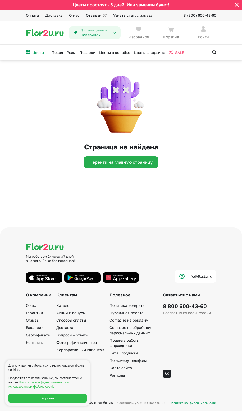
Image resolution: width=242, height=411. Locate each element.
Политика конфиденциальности (193, 402)
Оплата (32, 15)
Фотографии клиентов (76, 342)
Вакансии (35, 327)
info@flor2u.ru (195, 276)
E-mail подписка (123, 353)
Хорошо (47, 398)
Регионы (117, 375)
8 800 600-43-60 (185, 306)
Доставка (54, 15)
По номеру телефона (128, 360)
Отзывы (96, 15)
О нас (74, 15)
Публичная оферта (126, 312)
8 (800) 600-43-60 (200, 15)
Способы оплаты (71, 320)
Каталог (63, 305)
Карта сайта (120, 368)
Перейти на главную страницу (121, 162)
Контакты (34, 342)
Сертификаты (38, 335)
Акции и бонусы (70, 312)
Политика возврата (127, 305)
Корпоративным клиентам (80, 350)
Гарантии (34, 312)
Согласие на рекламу (128, 320)
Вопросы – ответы (72, 335)
